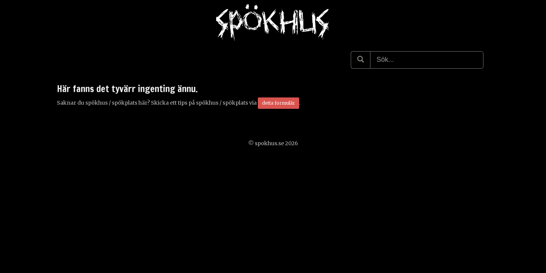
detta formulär (278, 103)
